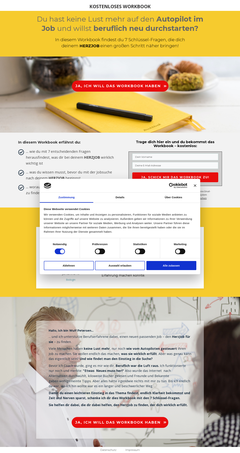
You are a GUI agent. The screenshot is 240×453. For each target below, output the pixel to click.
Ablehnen (69, 265)
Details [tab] (120, 197)
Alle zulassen (171, 265)
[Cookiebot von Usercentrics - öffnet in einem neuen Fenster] (171, 185)
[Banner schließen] (195, 185)
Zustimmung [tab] (66, 197)
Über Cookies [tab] (173, 197)
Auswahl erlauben (120, 265)
